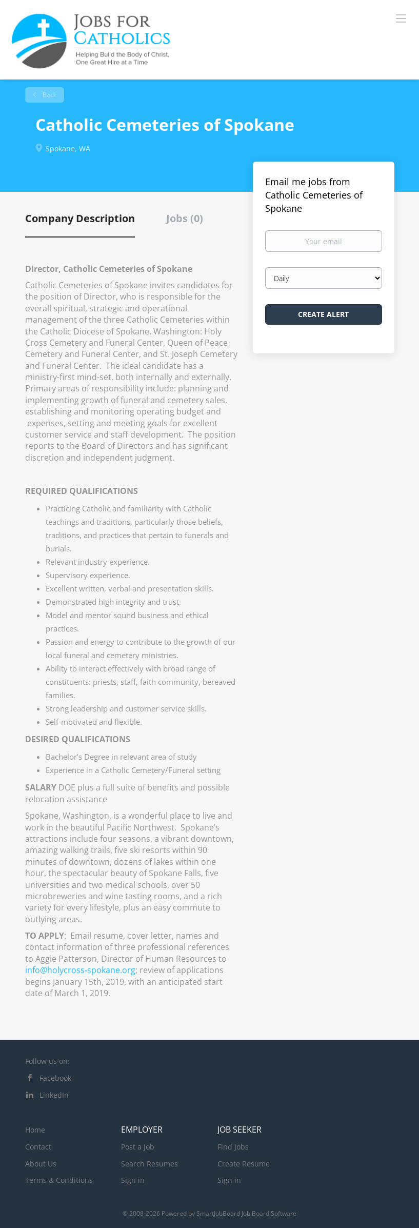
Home (35, 1130)
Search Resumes (149, 1163)
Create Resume (243, 1163)
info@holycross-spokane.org (80, 970)
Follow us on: (47, 1061)
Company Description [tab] (80, 218)
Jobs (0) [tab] (184, 218)
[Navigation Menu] (401, 18)
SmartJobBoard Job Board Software (246, 1213)
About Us (40, 1163)
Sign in (133, 1180)
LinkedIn (54, 1095)
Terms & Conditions (59, 1180)
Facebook (55, 1078)
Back (48, 94)
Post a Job (137, 1147)
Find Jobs (233, 1147)
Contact (38, 1147)
